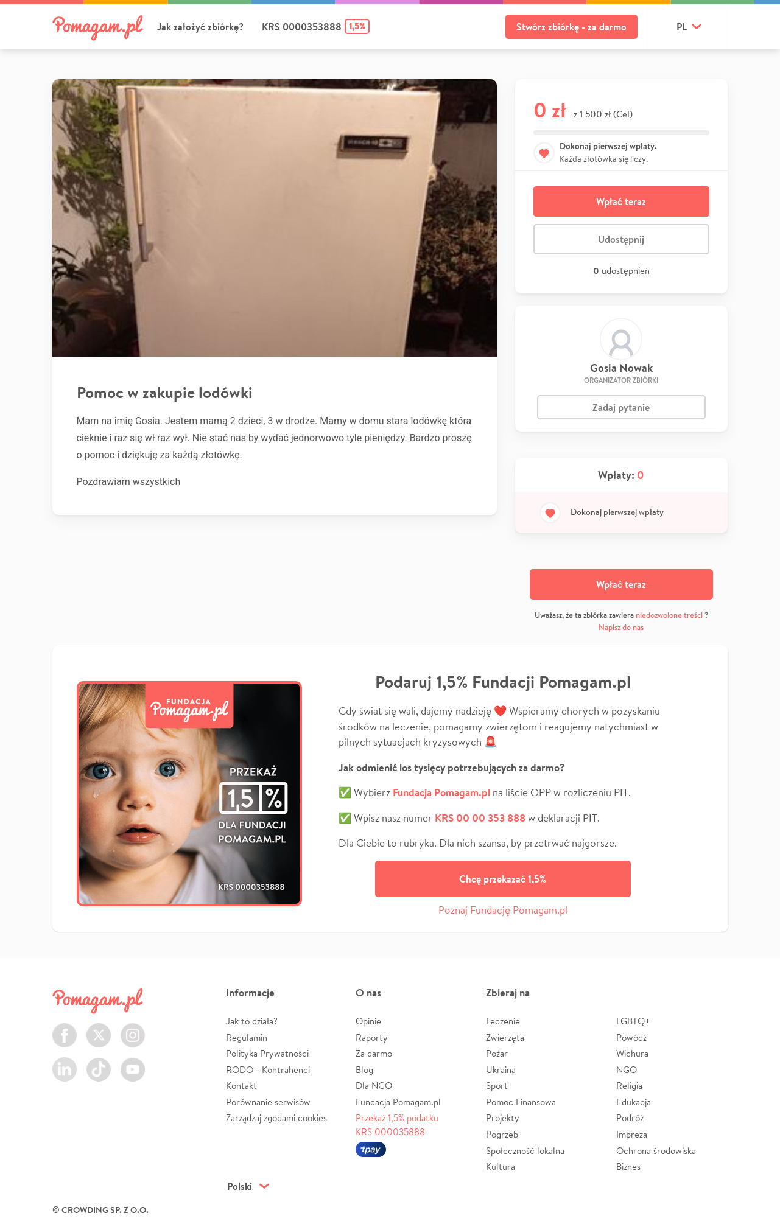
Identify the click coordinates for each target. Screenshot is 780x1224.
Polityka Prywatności (267, 1053)
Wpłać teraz (621, 201)
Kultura (500, 1166)
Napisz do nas (621, 627)
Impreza (631, 1134)
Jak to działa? (252, 1021)
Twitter (98, 1028)
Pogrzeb (502, 1134)
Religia (629, 1085)
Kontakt (241, 1085)
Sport (497, 1085)
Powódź (631, 1037)
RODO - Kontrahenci (268, 1069)
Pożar (497, 1053)
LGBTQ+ (633, 1021)
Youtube (133, 1062)
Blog (364, 1069)
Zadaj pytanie (621, 407)
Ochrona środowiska (656, 1150)
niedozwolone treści (669, 615)
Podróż (630, 1118)
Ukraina (501, 1069)
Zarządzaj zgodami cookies (276, 1118)
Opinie (368, 1021)
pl (681, 26)
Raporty (372, 1037)
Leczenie (503, 1021)
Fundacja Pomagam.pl (398, 1102)
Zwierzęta (505, 1037)
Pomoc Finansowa (521, 1102)
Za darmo (374, 1053)
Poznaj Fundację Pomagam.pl (502, 910)
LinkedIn (64, 1062)
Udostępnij (621, 239)
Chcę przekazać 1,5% (502, 879)
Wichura (632, 1053)
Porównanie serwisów (268, 1102)
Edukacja (633, 1102)
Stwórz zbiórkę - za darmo (571, 26)
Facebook (64, 1028)
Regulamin (246, 1037)
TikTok (98, 1062)
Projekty (502, 1118)
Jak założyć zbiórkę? (200, 26)
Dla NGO (374, 1085)
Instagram (133, 1028)
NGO (626, 1069)
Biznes (628, 1166)
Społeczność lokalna (525, 1150)
